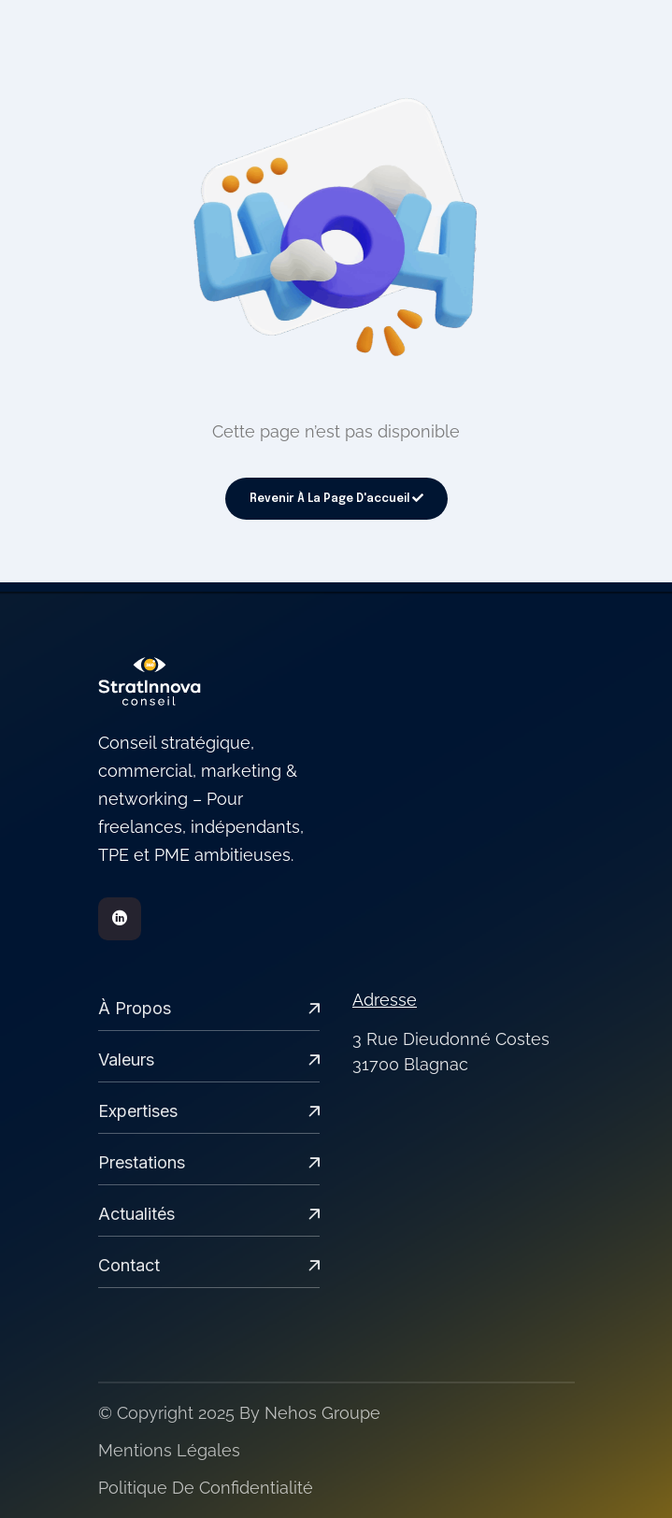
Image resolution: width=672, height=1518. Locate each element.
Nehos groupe (322, 1413)
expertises (209, 1111)
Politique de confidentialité (205, 1487)
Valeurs (209, 1059)
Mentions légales (169, 1450)
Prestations (209, 1162)
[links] (209, 681)
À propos (209, 1008)
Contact (209, 1265)
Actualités (209, 1214)
